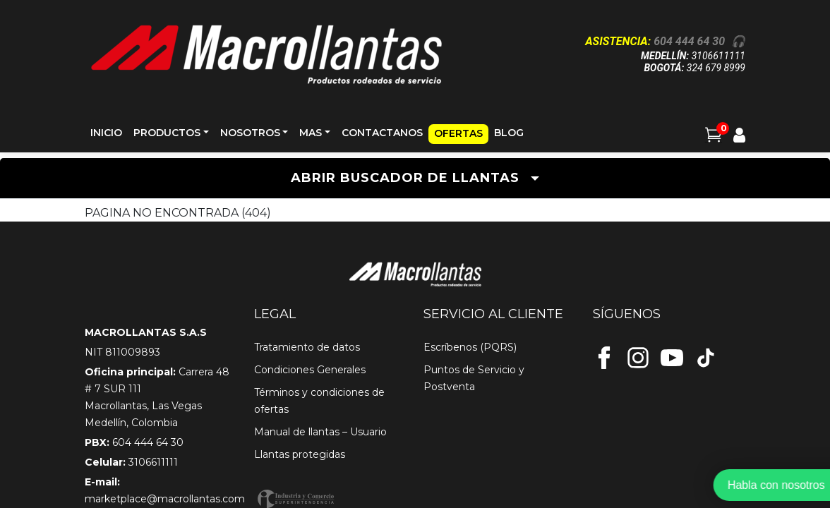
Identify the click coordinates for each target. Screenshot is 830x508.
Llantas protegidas (299, 454)
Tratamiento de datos (307, 347)
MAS (310, 132)
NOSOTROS (250, 132)
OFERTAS (458, 133)
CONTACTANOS (382, 132)
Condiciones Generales (310, 369)
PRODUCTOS (166, 132)
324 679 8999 (716, 67)
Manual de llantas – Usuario (320, 431)
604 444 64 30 (689, 41)
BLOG (509, 132)
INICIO (106, 132)
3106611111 (718, 55)
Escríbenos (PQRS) (470, 347)
